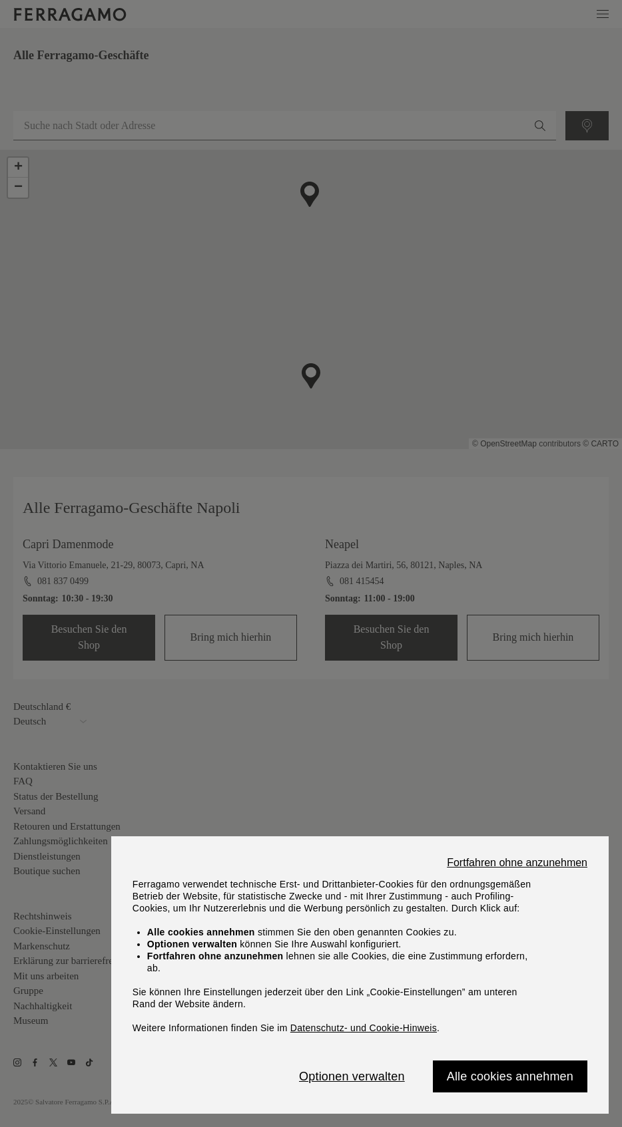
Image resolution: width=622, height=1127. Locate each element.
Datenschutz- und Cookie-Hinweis (363, 1028)
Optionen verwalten (352, 1076)
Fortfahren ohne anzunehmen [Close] (517, 863)
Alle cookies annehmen (510, 1076)
